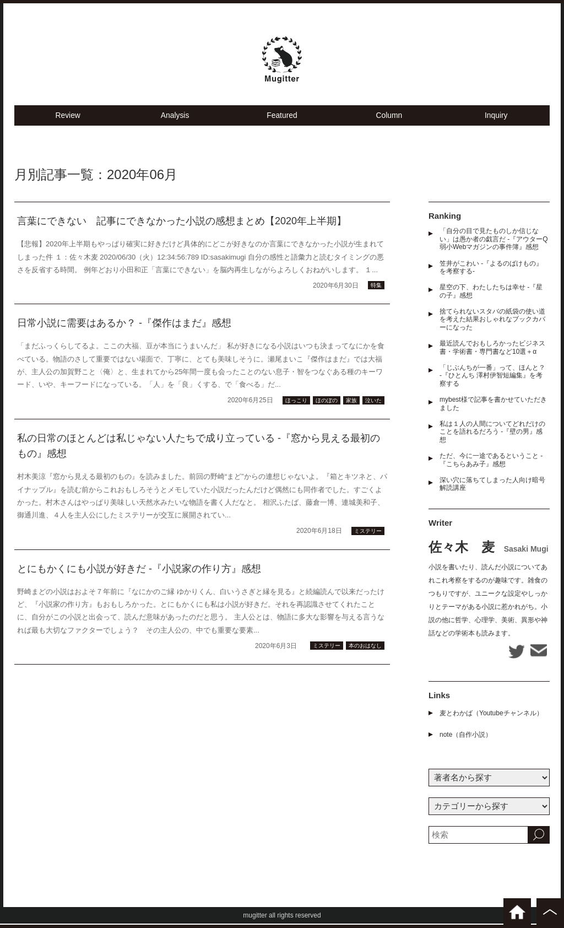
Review (68, 127)
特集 (376, 298)
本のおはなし (365, 658)
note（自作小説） (466, 739)
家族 (351, 412)
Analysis (175, 127)
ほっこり (296, 412)
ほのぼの (327, 412)
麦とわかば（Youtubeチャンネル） (491, 717)
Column (389, 127)
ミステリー (368, 543)
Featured (282, 127)
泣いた (373, 412)
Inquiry (496, 127)
